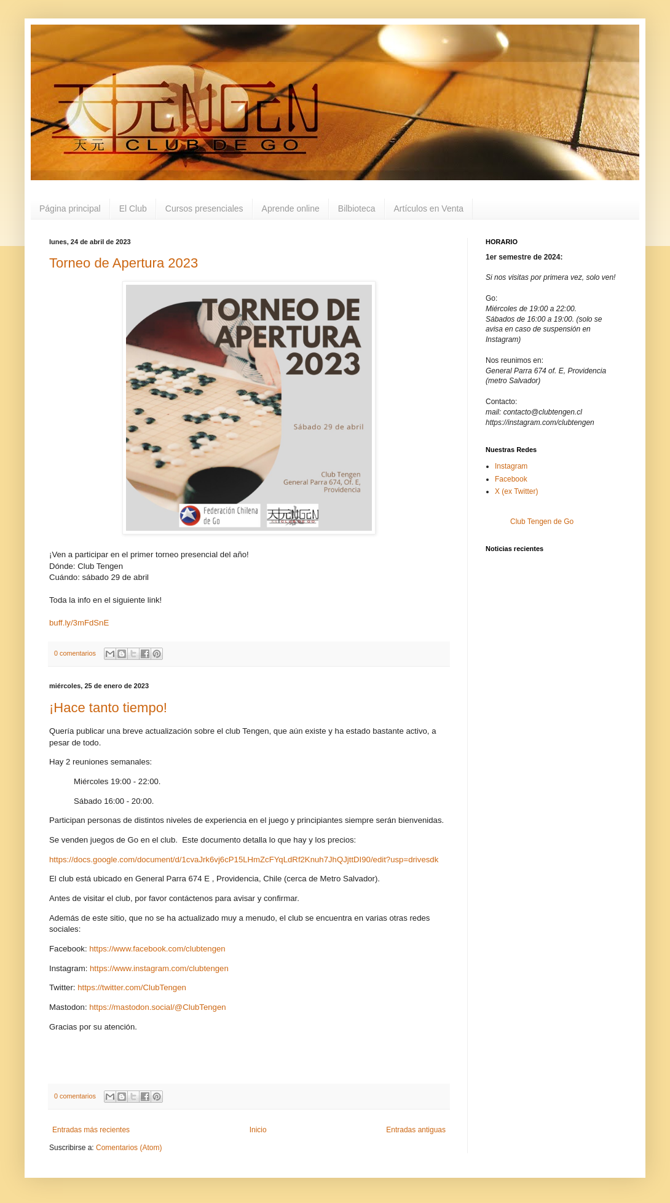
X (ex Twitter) (516, 491)
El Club (133, 208)
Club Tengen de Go (541, 521)
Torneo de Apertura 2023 (123, 263)
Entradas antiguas (416, 1130)
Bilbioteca (357, 208)
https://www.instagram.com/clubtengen (159, 968)
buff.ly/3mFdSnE (79, 622)
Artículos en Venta (429, 208)
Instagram (511, 466)
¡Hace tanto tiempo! (108, 707)
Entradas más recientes (91, 1130)
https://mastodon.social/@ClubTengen (157, 1007)
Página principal (70, 208)
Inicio (258, 1130)
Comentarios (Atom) (129, 1147)
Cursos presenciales (204, 208)
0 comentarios (75, 653)
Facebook (511, 479)
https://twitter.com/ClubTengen (131, 987)
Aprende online (291, 208)
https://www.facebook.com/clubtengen (157, 948)
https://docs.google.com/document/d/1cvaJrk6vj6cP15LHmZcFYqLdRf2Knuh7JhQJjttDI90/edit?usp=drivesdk (243, 859)
